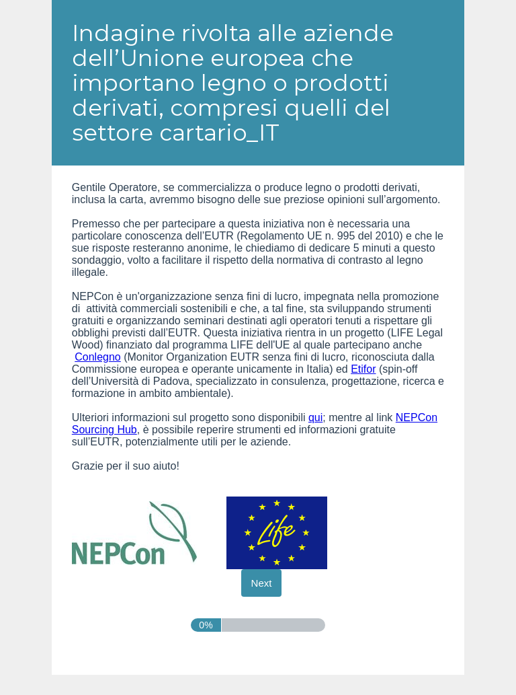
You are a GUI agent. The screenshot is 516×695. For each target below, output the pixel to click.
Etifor (363, 369)
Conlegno (98, 357)
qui (315, 417)
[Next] (261, 583)
